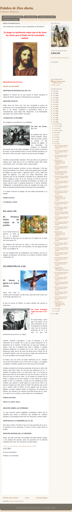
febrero (56, 308)
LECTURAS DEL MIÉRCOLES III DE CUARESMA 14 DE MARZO (59, 234)
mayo (55, 139)
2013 (54, 119)
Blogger (53, 507)
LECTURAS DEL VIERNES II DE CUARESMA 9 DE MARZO (61, 259)
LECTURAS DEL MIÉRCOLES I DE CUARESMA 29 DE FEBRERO (59, 304)
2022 (54, 100)
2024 (54, 95)
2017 (54, 111)
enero (55, 311)
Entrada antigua (41, 498)
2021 (54, 102)
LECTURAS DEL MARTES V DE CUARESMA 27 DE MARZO (61, 168)
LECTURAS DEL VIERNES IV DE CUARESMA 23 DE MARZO (61, 188)
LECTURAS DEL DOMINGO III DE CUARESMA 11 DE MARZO (61, 249)
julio (55, 134)
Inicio (27, 498)
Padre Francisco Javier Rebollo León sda (59, 82)
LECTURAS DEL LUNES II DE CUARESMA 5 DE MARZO (60, 279)
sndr (39, 507)
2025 (54, 93)
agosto (56, 132)
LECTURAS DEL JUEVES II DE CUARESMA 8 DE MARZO (61, 264)
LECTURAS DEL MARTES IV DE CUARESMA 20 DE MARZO (61, 204)
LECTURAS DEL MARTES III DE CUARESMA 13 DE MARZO (61, 239)
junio (55, 137)
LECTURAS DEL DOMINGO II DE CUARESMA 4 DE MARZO (61, 284)
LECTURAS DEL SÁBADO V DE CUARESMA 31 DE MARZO (61, 147)
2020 (54, 104)
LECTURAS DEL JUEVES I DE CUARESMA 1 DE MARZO (61, 298)
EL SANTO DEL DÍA (30, 17)
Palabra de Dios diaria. (17, 8)
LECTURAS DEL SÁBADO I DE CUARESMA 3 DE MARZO (61, 288)
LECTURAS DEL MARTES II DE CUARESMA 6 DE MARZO (61, 274)
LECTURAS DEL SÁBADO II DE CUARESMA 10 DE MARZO (61, 254)
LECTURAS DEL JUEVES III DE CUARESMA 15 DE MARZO (61, 228)
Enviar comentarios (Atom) (17, 501)
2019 (54, 106)
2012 (54, 122)
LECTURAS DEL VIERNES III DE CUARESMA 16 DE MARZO (61, 223)
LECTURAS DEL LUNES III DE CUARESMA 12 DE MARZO (61, 244)
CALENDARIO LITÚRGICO (10, 19)
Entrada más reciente (10, 498)
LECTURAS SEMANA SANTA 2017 (60, 57)
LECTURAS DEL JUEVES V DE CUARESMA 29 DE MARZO (61, 157)
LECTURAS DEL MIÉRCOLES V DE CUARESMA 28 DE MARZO (59, 162)
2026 (54, 91)
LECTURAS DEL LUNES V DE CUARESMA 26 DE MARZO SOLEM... (61, 173)
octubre (56, 128)
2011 (54, 313)
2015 (54, 115)
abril (55, 141)
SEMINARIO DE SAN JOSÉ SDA (12, 17)
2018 (54, 108)
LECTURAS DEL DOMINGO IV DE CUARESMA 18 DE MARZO (61, 213)
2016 (54, 113)
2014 (54, 117)
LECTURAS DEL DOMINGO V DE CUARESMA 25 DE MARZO (61, 178)
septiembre (57, 130)
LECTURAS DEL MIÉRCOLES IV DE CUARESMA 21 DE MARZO (59, 198)
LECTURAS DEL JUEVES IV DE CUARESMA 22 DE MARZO (61, 192)
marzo (56, 143)
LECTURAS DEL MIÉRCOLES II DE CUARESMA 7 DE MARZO (61, 269)
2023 (54, 97)
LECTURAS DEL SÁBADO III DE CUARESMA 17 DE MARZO (61, 218)
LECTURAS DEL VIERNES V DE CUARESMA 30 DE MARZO (61, 152)
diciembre (56, 123)
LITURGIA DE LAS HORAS (46, 17)
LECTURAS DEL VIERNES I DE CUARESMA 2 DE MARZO (61, 293)
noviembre (57, 126)
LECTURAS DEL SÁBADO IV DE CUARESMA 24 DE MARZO (61, 183)
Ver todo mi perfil (55, 85)
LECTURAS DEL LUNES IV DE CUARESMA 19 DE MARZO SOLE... (61, 209)
